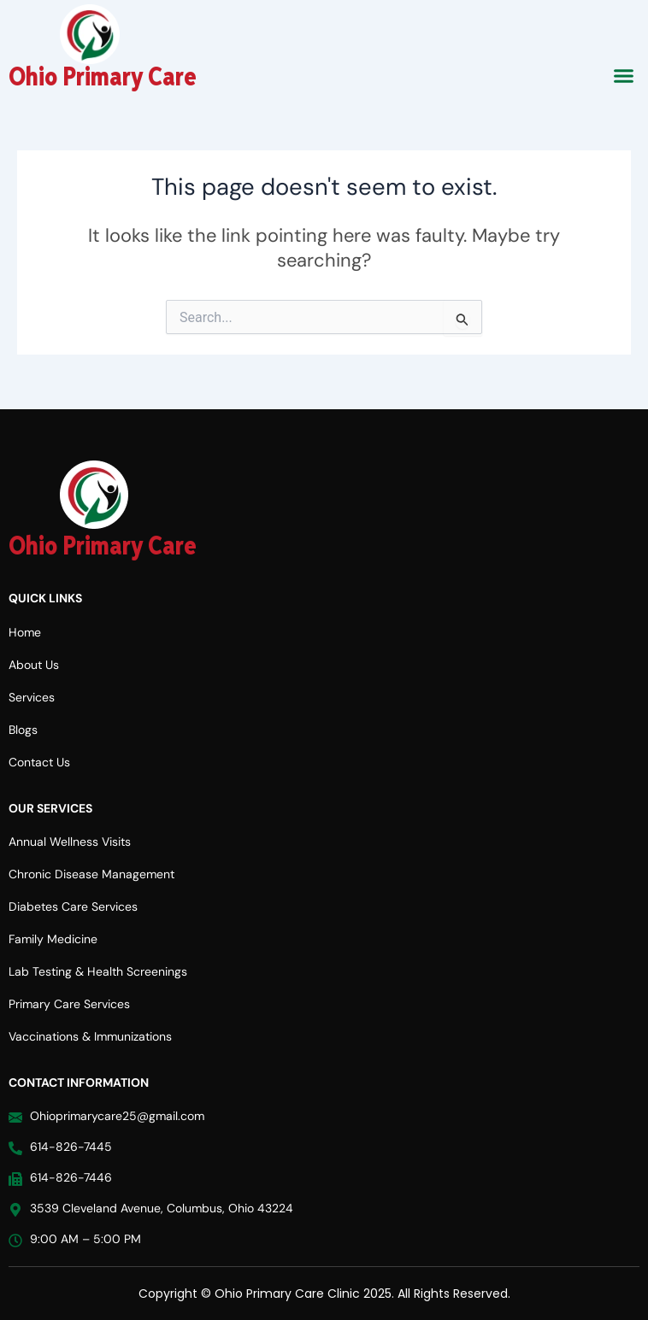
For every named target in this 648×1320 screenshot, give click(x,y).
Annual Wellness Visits (70, 841)
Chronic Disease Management (91, 874)
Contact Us (39, 762)
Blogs (23, 729)
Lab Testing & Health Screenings (98, 971)
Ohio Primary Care (103, 77)
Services (32, 697)
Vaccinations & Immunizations (90, 1036)
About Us (34, 664)
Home (25, 632)
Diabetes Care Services (73, 906)
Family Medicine (53, 939)
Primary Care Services (69, 1004)
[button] (624, 76)
